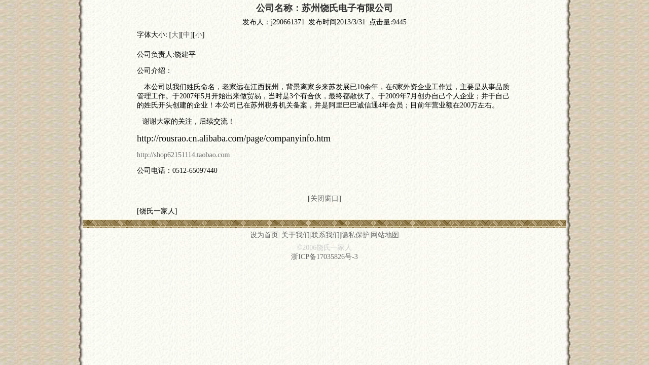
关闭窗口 (324, 198)
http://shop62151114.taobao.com (183, 155)
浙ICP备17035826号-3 (324, 257)
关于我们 (295, 235)
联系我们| (326, 235)
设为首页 (264, 235)
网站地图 (385, 235)
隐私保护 (355, 235)
